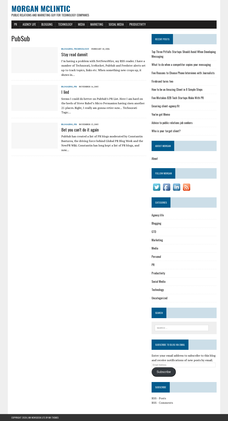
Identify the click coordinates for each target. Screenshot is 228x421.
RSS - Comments (162, 403)
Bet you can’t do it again (80, 129)
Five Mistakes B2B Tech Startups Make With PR (178, 98)
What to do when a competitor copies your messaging (181, 64)
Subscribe (164, 372)
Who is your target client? (166, 131)
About (155, 158)
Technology (65, 24)
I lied (65, 92)
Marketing (96, 24)
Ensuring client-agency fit (166, 106)
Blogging (47, 24)
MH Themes (53, 417)
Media (81, 24)
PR (15, 24)
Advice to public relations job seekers (172, 123)
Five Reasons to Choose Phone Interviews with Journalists (183, 73)
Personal (156, 256)
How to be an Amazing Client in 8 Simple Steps (177, 89)
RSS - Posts (159, 398)
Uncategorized (159, 298)
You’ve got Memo (161, 114)
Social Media (116, 24)
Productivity (137, 24)
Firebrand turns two (162, 81)
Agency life (29, 24)
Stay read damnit (74, 54)
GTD (154, 232)
